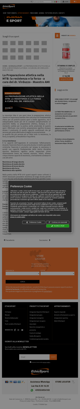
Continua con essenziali (57, 222)
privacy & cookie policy (17, 217)
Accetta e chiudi (57, 226)
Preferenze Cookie (33, 222)
